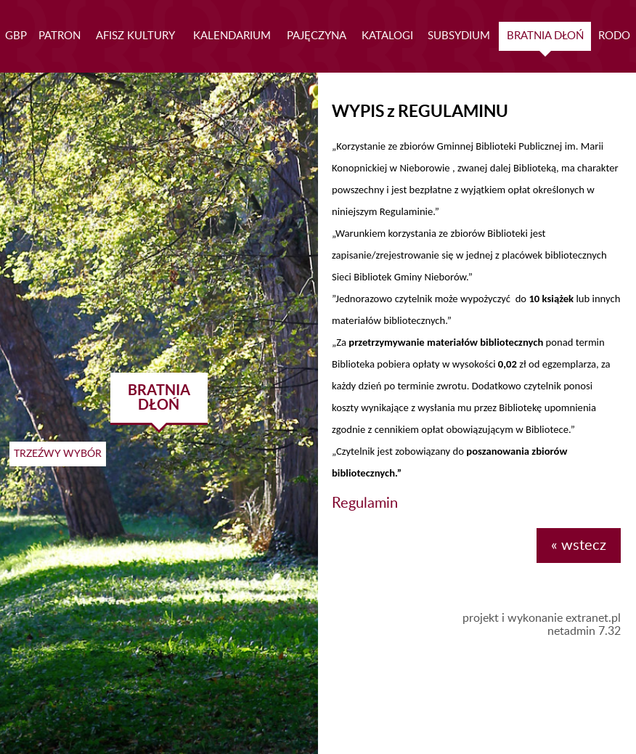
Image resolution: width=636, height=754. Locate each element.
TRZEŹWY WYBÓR (58, 454)
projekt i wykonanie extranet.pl (541, 618)
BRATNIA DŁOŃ (545, 36)
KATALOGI (387, 36)
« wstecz (578, 545)
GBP (16, 36)
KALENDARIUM (232, 36)
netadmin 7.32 (584, 631)
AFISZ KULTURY (135, 36)
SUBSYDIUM (459, 36)
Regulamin (365, 503)
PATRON (59, 36)
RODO (614, 36)
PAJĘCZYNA (316, 36)
